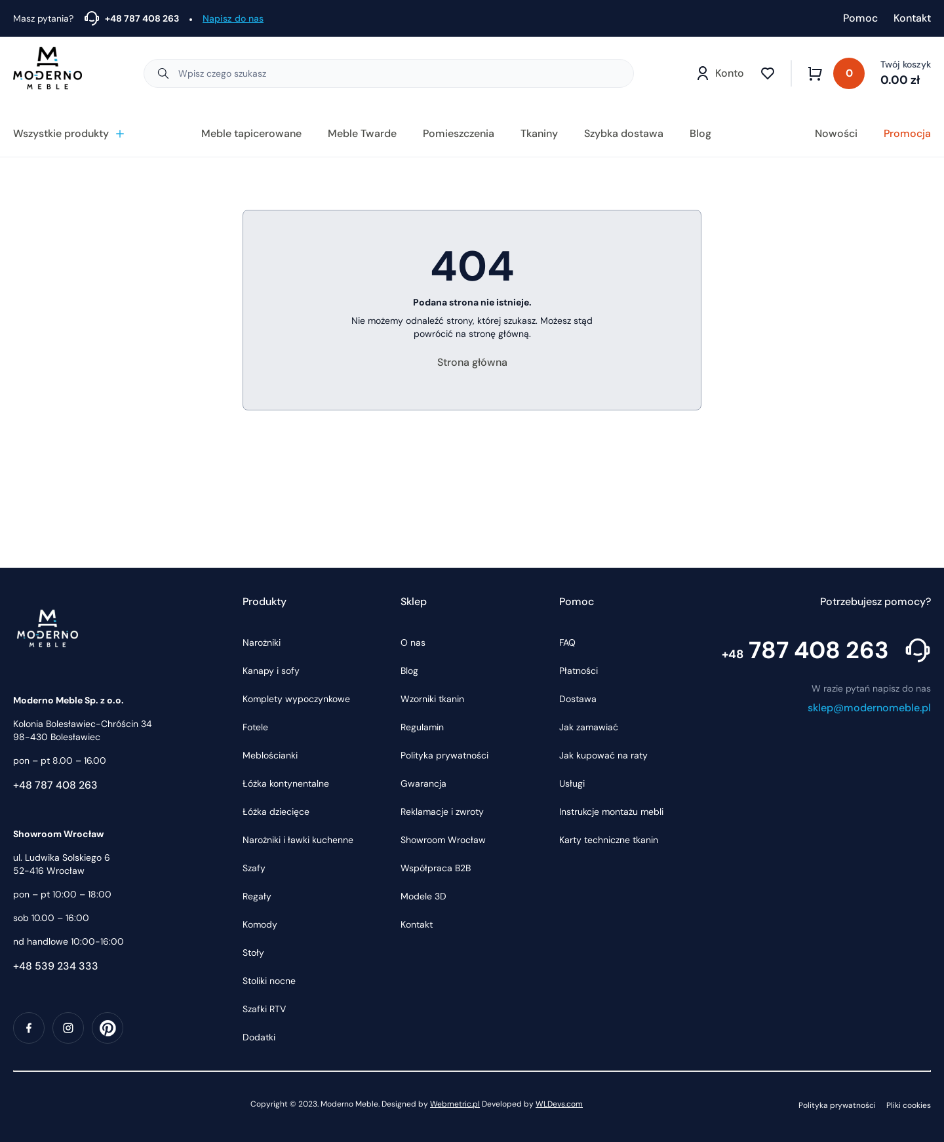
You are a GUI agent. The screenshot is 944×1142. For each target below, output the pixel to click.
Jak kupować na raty (603, 755)
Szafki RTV (264, 1009)
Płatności (578, 671)
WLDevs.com (559, 1104)
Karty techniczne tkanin (608, 840)
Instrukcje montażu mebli (611, 811)
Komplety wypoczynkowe (296, 699)
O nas (413, 642)
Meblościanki (270, 755)
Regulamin (422, 727)
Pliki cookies (908, 1105)
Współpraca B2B (436, 868)
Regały (257, 896)
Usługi (572, 783)
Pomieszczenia (458, 133)
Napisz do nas (233, 18)
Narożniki (262, 642)
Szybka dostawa (623, 133)
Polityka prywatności (444, 755)
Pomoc (860, 18)
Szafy (254, 868)
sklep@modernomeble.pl (869, 708)
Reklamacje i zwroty (442, 811)
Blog (700, 133)
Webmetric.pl (455, 1104)
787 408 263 (805, 650)
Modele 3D (423, 896)
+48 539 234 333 (55, 966)
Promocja (907, 133)
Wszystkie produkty (69, 133)
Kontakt (912, 18)
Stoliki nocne (269, 981)
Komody (260, 924)
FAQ (567, 642)
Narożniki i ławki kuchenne (298, 840)
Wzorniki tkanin (432, 699)
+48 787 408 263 (55, 785)
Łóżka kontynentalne (286, 783)
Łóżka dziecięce (276, 811)
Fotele (255, 727)
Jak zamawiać (588, 727)
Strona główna (472, 362)
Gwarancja (423, 783)
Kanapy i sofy (271, 671)
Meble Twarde (362, 133)
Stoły (253, 952)
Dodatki (259, 1037)
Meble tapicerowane (251, 133)
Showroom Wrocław (443, 840)
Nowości (836, 133)
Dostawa (578, 699)
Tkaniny (539, 133)
